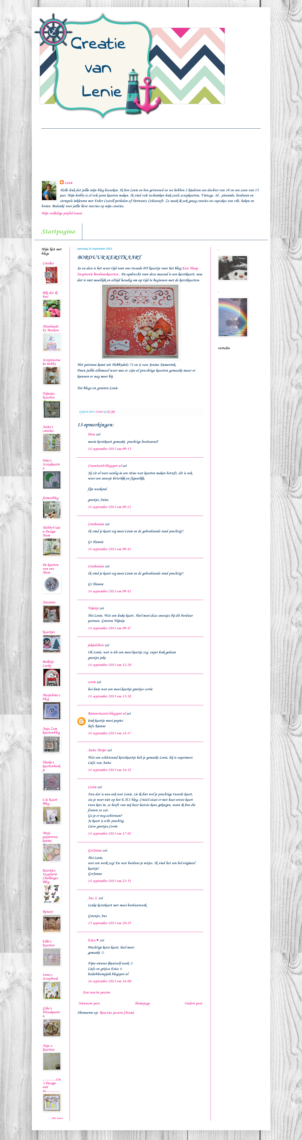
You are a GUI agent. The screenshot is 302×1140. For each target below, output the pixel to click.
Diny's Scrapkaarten (51, 464)
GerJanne (95, 850)
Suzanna (48, 602)
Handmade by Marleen (50, 328)
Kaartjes (48, 632)
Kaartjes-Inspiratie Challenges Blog (50, 876)
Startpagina (58, 232)
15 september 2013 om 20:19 (109, 923)
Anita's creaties (47, 429)
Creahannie (96, 524)
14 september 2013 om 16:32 (109, 770)
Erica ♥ (93, 940)
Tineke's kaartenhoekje (51, 766)
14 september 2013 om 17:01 (109, 834)
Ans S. (93, 898)
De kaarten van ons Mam (50, 569)
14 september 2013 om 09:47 (109, 628)
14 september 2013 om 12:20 (109, 665)
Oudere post (193, 1003)
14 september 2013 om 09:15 (109, 449)
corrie (92, 682)
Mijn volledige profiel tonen (61, 213)
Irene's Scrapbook (50, 977)
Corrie (92, 787)
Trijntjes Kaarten (48, 396)
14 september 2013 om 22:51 (109, 881)
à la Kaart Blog (49, 802)
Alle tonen (57, 1118)
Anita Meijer (97, 750)
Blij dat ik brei (49, 295)
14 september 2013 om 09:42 (109, 549)
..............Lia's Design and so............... (51, 1085)
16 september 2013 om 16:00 (109, 981)
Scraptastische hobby (51, 362)
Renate (47, 912)
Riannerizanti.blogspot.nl (106, 713)
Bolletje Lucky (48, 664)
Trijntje (93, 608)
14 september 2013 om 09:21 (109, 507)
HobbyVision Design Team (51, 532)
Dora (91, 434)
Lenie (69, 183)
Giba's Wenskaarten (51, 1012)
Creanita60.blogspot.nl (104, 466)
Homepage (142, 1003)
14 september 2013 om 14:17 (109, 733)
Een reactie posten (96, 992)
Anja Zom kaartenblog (51, 731)
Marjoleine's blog (51, 697)
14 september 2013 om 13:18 (109, 696)
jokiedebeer (96, 645)
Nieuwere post (89, 1003)
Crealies (48, 263)
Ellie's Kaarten (48, 943)
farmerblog (50, 498)
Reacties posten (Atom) (116, 1013)
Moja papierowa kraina (50, 837)
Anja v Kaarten (48, 1048)
